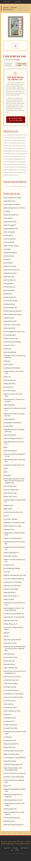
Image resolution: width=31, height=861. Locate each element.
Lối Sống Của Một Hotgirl (12, 368)
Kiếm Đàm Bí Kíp (10, 328)
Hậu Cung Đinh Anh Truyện (13, 526)
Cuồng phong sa (10, 304)
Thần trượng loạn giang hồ (13, 311)
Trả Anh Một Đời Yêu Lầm (12, 818)
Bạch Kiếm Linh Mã (10, 321)
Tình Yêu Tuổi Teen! (11, 486)
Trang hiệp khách (10, 335)
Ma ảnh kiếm (9, 263)
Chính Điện (6, 1)
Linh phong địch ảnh (11, 307)
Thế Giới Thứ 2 (9, 387)
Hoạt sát (7, 259)
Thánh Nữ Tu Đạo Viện (11, 680)
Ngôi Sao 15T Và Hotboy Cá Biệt (15, 522)
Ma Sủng (7, 361)
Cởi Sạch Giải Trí (10, 721)
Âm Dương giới (9, 242)
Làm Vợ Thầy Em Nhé (11, 489)
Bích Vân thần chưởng (11, 246)
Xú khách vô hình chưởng (12, 325)
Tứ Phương (8, 737)
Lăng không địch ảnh (11, 228)
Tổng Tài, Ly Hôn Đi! (11, 725)
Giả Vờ (7, 516)
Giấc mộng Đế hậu (10, 352)
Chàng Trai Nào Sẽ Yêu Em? (13, 538)
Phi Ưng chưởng (10, 290)
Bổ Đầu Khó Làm (10, 821)
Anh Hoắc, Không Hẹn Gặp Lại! (14, 824)
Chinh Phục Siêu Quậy (11, 589)
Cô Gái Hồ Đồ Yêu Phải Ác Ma (14, 512)
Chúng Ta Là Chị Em (11, 707)
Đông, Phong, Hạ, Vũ (11, 624)
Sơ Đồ (17, 850)
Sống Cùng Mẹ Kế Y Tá (12, 744)
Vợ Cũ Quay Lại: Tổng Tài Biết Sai (15, 757)
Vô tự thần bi (9, 218)
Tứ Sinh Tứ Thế (9, 565)
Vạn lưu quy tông (10, 239)
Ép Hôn (7, 633)
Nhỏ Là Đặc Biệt (10, 405)
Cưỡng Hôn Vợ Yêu (10, 740)
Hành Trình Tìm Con (11, 496)
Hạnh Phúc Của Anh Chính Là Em (15, 465)
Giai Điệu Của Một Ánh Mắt (13, 640)
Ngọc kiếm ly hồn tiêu (11, 215)
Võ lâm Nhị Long (10, 287)
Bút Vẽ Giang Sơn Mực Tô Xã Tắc (15, 208)
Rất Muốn (8, 475)
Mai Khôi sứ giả (9, 276)
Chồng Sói (8, 714)
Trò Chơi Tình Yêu (10, 700)
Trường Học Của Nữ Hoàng (13, 582)
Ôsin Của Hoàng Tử (11, 451)
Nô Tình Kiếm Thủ (10, 280)
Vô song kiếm (9, 283)
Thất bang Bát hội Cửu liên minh (15, 331)
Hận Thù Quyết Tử (10, 225)
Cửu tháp (7, 249)
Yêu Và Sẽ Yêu (9, 704)
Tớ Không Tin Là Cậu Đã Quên (14, 694)
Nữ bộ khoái (8, 294)
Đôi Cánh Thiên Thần (11, 620)
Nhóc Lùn (7, 377)
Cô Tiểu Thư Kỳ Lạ (10, 390)
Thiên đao (8, 349)
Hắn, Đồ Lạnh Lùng (10, 493)
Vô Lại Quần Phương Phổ (12, 204)
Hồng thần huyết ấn (11, 252)
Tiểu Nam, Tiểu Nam (11, 519)
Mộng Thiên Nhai (10, 384)
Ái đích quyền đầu (10, 297)
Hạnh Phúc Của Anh (11, 643)
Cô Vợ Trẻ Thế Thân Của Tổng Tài (15, 773)
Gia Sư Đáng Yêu (10, 419)
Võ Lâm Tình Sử (9, 345)
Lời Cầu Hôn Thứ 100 (11, 657)
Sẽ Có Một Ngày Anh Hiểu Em (14, 438)
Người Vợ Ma (9, 505)
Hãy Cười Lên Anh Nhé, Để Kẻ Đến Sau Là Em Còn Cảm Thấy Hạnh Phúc (15, 648)
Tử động (7, 211)
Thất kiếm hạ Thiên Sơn (12, 270)
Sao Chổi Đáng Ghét (11, 668)
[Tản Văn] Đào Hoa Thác (12, 711)
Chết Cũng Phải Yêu (11, 809)
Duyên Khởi (7, 848)
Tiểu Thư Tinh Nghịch (11, 683)
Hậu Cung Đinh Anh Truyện (13, 197)
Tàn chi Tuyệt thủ (10, 232)
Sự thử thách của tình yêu (12, 676)
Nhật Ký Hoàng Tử (10, 592)
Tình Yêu (7, 572)
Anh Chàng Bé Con (10, 435)
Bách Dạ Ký (8, 509)
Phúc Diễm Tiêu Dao (11, 556)
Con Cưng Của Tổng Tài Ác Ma (14, 751)
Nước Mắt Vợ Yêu (10, 747)
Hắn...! (6, 468)
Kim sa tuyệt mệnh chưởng (13, 314)
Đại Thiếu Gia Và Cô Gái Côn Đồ (14, 617)
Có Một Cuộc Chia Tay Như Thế (14, 613)
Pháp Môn (18, 1)
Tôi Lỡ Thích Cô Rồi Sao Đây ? (14, 697)
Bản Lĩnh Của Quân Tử (11, 596)
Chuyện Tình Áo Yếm (11, 728)
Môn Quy (15, 848)
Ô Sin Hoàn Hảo (9, 661)
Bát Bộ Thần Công (10, 266)
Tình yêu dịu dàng (10, 687)
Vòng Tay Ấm (9, 426)
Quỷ (6, 447)
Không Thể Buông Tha (12, 552)
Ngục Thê (8, 786)
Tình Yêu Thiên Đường (11, 690)
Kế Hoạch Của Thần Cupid (13, 585)
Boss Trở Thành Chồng (12, 754)
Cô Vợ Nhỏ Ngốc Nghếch (12, 568)
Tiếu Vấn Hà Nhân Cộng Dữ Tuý (14, 579)
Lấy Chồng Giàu (10, 654)
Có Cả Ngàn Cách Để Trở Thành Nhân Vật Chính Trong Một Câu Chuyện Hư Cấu (14, 481)
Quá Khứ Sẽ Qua (10, 664)
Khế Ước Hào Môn (10, 380)
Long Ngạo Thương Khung (13, 422)
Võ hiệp (19, 63)
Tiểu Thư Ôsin (9, 364)
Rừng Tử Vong (9, 318)
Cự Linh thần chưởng (11, 300)
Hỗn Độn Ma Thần (10, 718)
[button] (26, 2)
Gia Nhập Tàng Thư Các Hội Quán (15, 119)
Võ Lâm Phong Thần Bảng (13, 342)
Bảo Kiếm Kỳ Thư (10, 201)
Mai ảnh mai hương (11, 273)
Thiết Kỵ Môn (9, 235)
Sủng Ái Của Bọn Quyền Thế (13, 764)
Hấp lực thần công (10, 221)
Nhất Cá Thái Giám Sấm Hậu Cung (15, 575)
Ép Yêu (7, 636)
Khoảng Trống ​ (9, 529)
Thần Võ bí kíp (9, 256)
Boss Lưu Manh (9, 599)
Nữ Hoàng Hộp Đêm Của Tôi (13, 800)
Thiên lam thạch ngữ (11, 338)
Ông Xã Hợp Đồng (10, 761)
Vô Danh (17, 60)
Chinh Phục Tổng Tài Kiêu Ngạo (14, 777)
